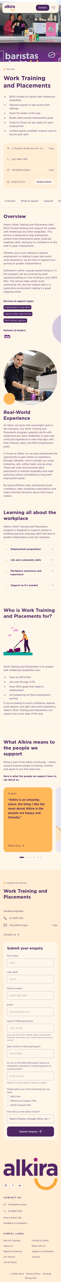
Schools (36, 1256)
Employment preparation (33, 549)
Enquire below (44, 181)
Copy (51, 148)
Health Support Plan (21, 1105)
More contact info (13, 1217)
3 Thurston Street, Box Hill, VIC (27, 148)
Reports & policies (13, 1251)
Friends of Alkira (40, 1240)
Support (48, 201)
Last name (12, 972)
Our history (9, 1256)
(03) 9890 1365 (19, 159)
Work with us (38, 1245)
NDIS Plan (16, 1096)
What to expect (30, 201)
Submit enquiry (30, 1131)
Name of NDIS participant (20, 1021)
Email (10, 1004)
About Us (8, 1245)
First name (13, 955)
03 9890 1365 (16, 918)
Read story (16, 845)
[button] (22, 857)
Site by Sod (30, 1278)
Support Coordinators (43, 1251)
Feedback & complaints (15, 1223)
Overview (10, 201)
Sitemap (47, 1273)
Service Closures (12, 1240)
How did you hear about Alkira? (23, 1111)
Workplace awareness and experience (32, 572)
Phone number (15, 988)
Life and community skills (33, 560)
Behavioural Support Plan (23, 1100)
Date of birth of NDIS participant (24, 1046)
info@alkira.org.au (21, 169)
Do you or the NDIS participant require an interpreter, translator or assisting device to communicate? (29, 1065)
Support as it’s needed (33, 585)
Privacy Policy (33, 1273)
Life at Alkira (10, 1262)
